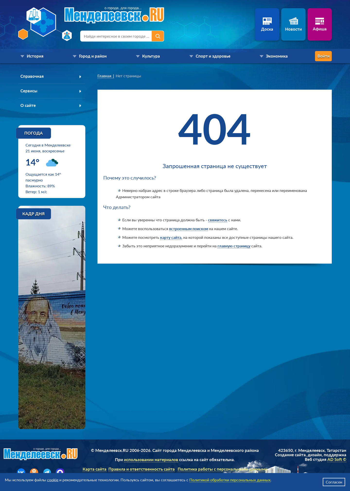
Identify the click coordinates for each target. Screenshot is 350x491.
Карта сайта (94, 469)
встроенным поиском (188, 228)
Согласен (334, 482)
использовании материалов (151, 460)
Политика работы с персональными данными (222, 469)
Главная (104, 75)
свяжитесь (217, 219)
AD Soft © (336, 460)
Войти (312, 56)
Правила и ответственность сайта (141, 469)
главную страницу (234, 245)
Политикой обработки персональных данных (230, 479)
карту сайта (170, 237)
